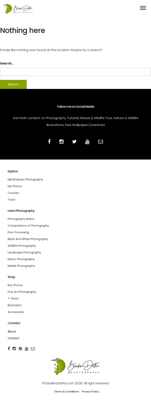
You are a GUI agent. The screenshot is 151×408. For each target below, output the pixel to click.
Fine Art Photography (22, 292)
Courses (13, 193)
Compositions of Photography (28, 226)
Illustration (15, 305)
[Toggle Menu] (143, 8)
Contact (13, 338)
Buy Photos (15, 285)
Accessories (16, 312)
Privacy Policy (90, 391)
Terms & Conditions (66, 391)
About (12, 331)
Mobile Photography (21, 266)
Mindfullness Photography (25, 179)
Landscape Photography (24, 252)
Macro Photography (21, 259)
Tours (11, 200)
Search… (7, 63)
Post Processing (18, 232)
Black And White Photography (28, 239)
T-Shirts (13, 299)
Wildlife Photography (22, 246)
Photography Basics (21, 219)
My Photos (15, 186)
